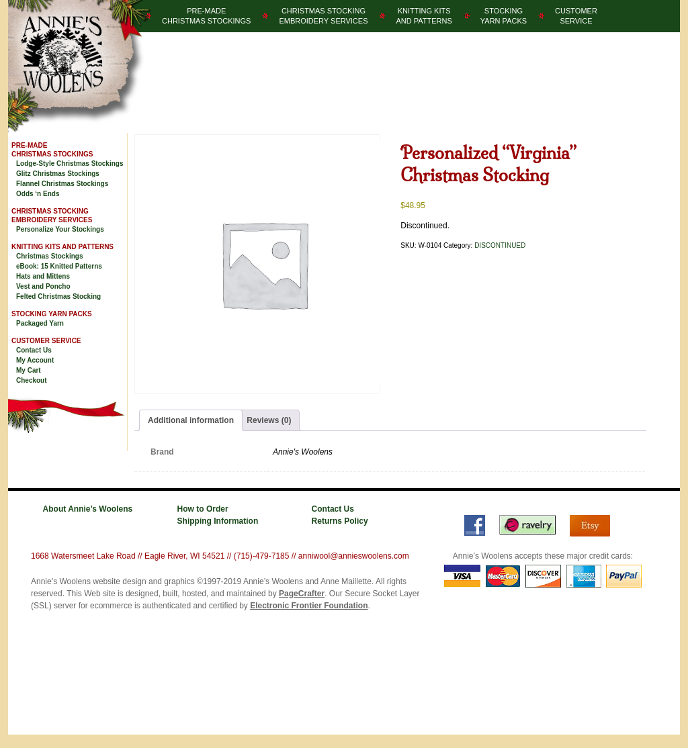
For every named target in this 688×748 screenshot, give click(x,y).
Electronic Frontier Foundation (309, 605)
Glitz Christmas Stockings (57, 173)
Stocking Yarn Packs (51, 314)
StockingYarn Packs (503, 16)
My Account (35, 360)
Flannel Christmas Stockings (62, 183)
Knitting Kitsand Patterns (424, 16)
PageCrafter (302, 593)
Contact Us (34, 350)
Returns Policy (340, 521)
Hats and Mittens (43, 276)
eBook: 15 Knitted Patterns (59, 266)
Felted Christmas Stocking (58, 296)
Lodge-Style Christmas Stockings (69, 163)
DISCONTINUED (499, 245)
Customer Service (46, 340)
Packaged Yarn (40, 323)
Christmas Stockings (49, 256)
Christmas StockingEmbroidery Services (323, 16)
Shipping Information (218, 521)
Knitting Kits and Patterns (62, 246)
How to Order (202, 509)
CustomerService (576, 16)
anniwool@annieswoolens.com (353, 556)
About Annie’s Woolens (88, 509)
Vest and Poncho (43, 286)
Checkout (31, 380)
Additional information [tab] (191, 420)
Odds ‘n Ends (37, 193)
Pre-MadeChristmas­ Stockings (206, 16)
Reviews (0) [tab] (269, 420)
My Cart (28, 370)
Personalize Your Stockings (60, 229)
